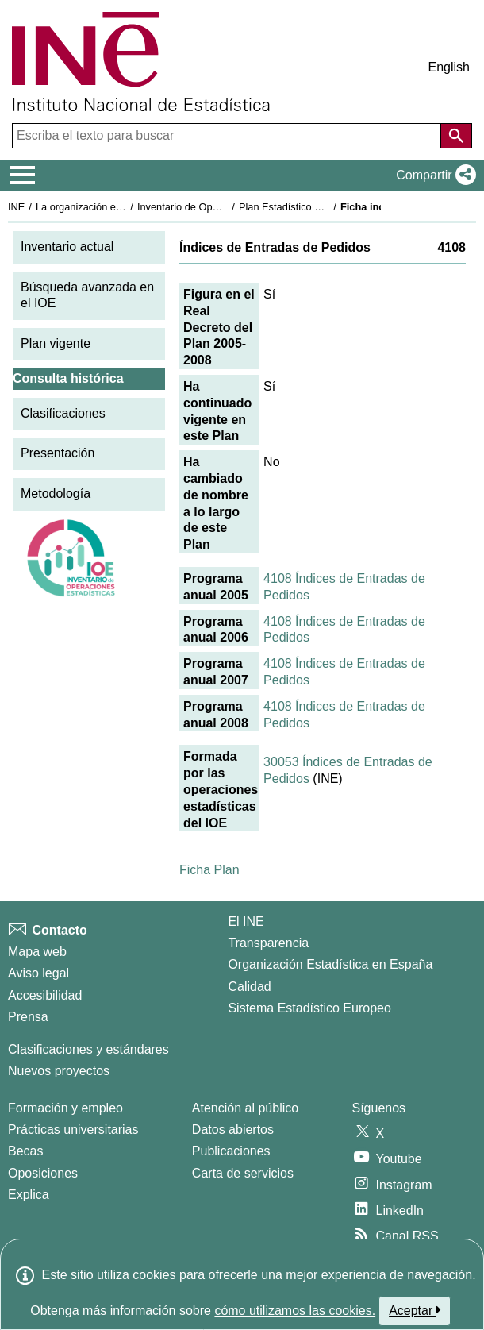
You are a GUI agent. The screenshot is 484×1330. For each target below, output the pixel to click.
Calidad (249, 986)
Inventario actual (67, 246)
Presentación (57, 453)
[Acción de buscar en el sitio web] (456, 135)
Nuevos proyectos (58, 1070)
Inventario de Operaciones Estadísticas (225, 207)
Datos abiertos (233, 1129)
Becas (25, 1151)
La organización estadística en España (123, 207)
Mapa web (37, 951)
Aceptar (414, 1310)
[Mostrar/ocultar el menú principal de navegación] (22, 175)
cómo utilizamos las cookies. (294, 1310)
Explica (28, 1194)
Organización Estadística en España (330, 964)
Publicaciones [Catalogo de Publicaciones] (231, 1151)
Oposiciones (43, 1173)
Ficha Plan (209, 870)
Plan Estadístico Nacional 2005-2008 (322, 207)
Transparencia (268, 943)
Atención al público (245, 1108)
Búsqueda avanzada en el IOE (87, 295)
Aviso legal (38, 973)
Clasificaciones (63, 413)
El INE (245, 921)
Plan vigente (55, 343)
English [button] (449, 67)
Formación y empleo (65, 1108)
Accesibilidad (45, 995)
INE (16, 207)
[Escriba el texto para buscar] (228, 135)
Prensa (28, 1017)
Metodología (55, 493)
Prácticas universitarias (73, 1129)
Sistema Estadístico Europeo (309, 1008)
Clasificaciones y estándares (88, 1049)
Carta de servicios (243, 1173)
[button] (433, 175)
